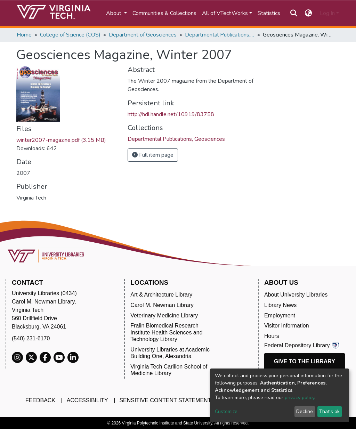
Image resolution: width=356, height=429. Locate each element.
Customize (226, 411)
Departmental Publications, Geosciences (219, 35)
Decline (304, 411)
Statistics (269, 13)
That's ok (329, 411)
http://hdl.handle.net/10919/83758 (171, 114)
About (114, 13)
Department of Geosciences (143, 35)
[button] (308, 13)
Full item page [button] (152, 155)
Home (24, 35)
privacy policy (299, 397)
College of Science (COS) (70, 35)
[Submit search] (293, 13)
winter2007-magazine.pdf (61, 140)
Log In (327, 13)
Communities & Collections (164, 13)
